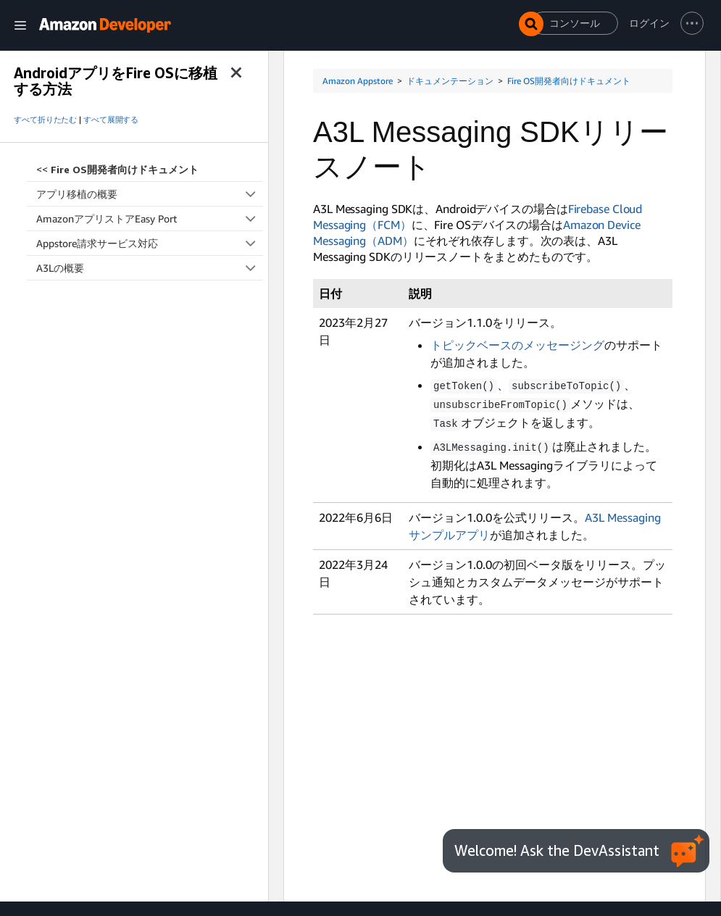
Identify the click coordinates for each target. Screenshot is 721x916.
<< (117, 169)
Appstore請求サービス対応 (149, 243)
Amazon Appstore (357, 80)
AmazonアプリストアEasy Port (149, 218)
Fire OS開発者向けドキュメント (568, 80)
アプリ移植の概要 (149, 194)
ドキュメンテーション (450, 80)
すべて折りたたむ (45, 119)
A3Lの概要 (149, 268)
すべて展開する (110, 119)
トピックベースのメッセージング (517, 345)
